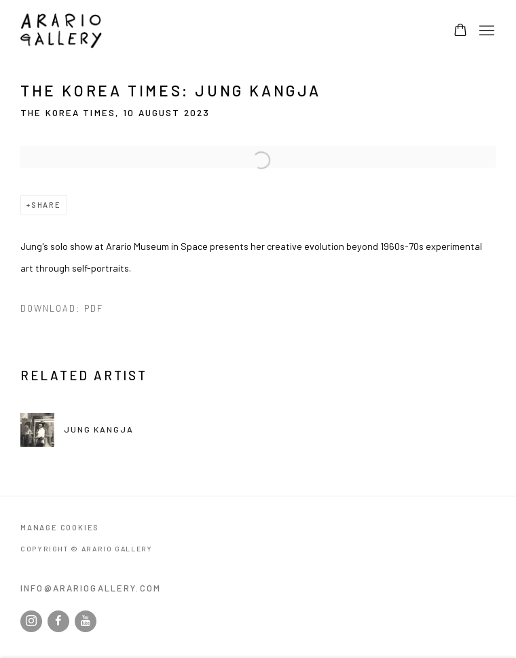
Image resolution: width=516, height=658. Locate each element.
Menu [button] (485, 31)
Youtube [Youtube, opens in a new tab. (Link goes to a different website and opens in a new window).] (85, 621)
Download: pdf (61, 308)
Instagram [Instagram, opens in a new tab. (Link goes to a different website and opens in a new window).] (31, 621)
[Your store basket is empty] (460, 31)
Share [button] (46, 204)
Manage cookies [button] (59, 527)
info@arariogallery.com (90, 588)
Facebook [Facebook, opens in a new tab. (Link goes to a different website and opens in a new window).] (58, 621)
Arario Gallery (61, 31)
